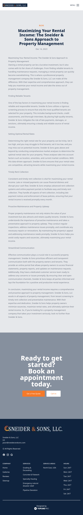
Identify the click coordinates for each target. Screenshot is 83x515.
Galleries (6, 472)
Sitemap (6, 480)
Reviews (6, 476)
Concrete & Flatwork (31, 474)
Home (5, 468)
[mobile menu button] (77, 5)
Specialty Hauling (30, 479)
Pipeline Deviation (30, 490)
